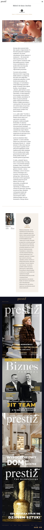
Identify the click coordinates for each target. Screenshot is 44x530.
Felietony (26, 14)
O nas (11, 525)
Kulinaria (30, 14)
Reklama (19, 525)
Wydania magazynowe (5, 525)
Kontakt (32, 525)
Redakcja (15, 525)
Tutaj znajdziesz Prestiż (25, 525)
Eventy (36, 525)
